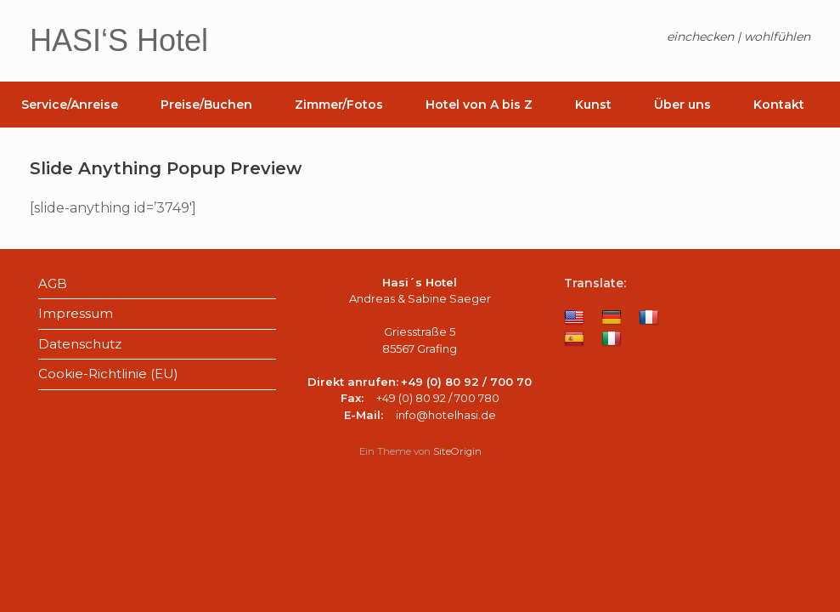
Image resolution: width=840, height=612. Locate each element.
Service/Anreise (69, 104)
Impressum (75, 313)
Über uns (682, 104)
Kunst (593, 104)
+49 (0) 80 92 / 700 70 (466, 381)
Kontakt (778, 104)
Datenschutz (79, 344)
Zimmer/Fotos (339, 104)
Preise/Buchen (206, 104)
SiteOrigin (457, 451)
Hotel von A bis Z (479, 104)
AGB (52, 283)
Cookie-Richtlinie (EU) (108, 374)
